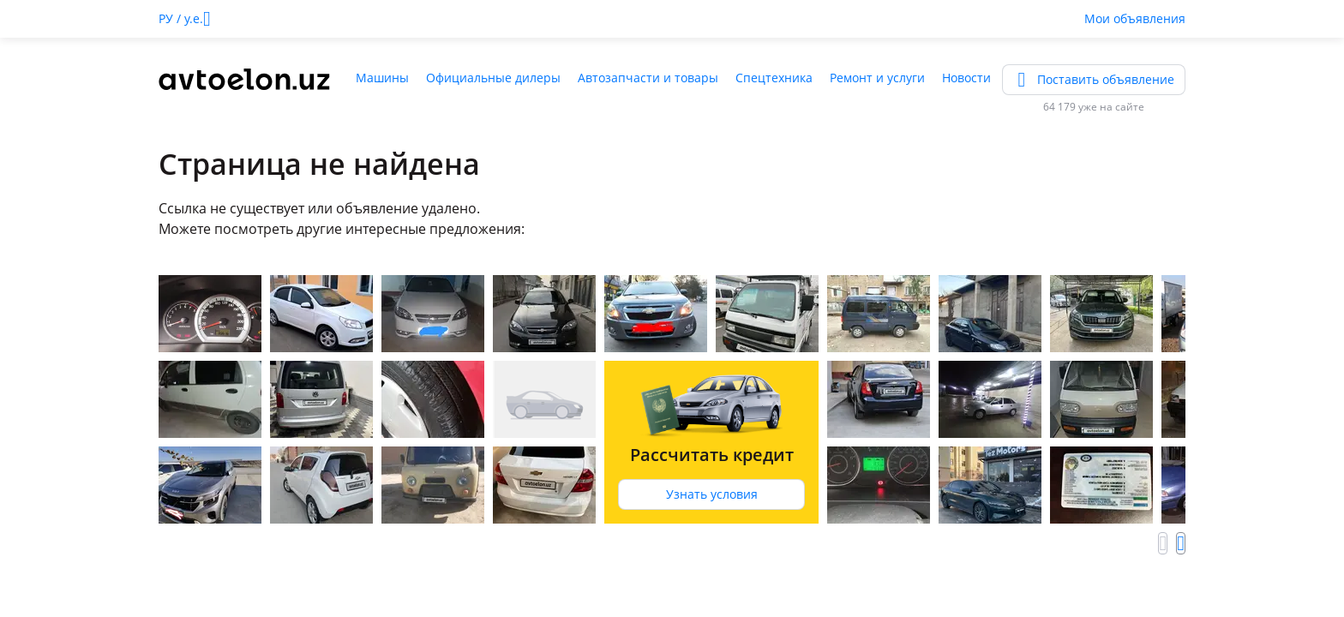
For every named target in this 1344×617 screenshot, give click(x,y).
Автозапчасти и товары (648, 77)
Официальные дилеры (493, 77)
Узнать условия (712, 494)
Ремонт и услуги (877, 77)
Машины (382, 77)
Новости (966, 77)
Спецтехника (774, 77)
